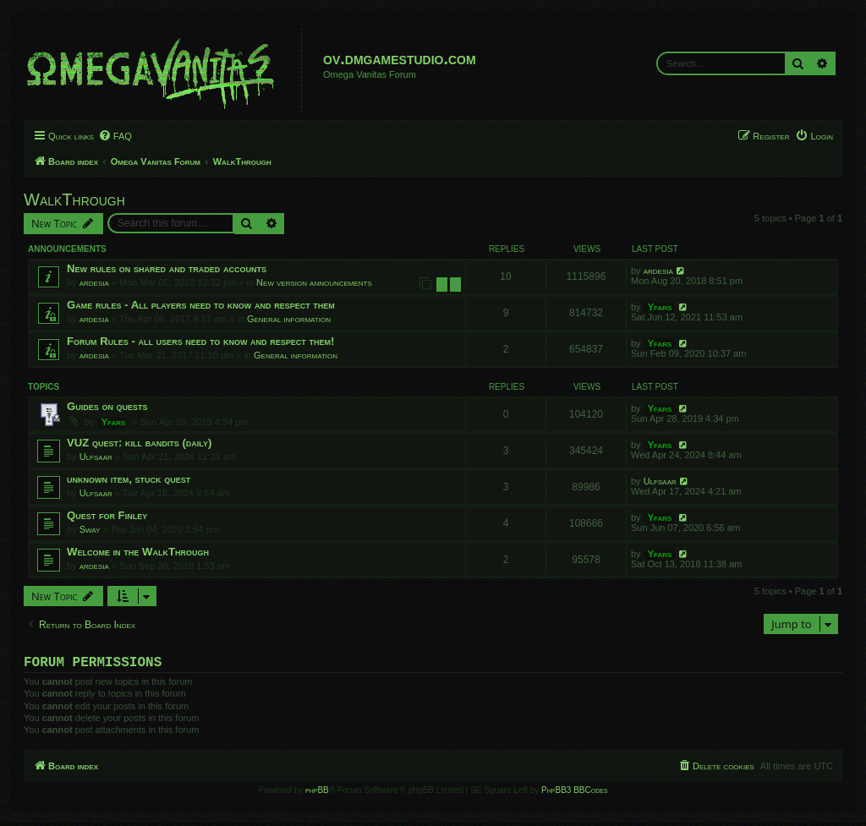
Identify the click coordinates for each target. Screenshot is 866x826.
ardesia (94, 282)
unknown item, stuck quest (128, 479)
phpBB (317, 793)
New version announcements (314, 282)
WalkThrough (74, 199)
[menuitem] (115, 136)
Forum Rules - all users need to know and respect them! (200, 341)
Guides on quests (107, 406)
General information (289, 319)
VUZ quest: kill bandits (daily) (139, 442)
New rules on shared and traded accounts (166, 268)
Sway (90, 529)
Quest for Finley (107, 515)
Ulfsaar (95, 456)
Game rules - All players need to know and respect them (201, 304)
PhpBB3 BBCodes (574, 793)
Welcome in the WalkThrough (138, 551)
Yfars (660, 307)
